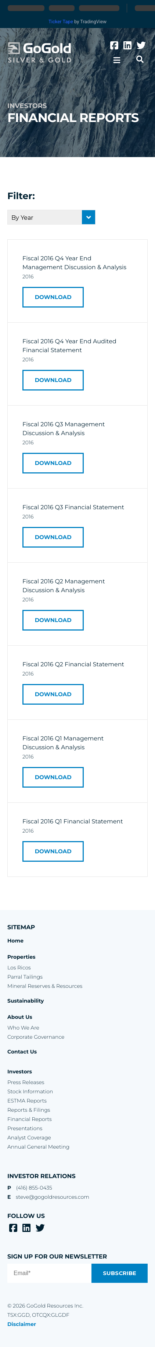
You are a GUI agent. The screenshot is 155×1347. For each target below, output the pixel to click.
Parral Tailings (25, 976)
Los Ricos (19, 967)
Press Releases (25, 1082)
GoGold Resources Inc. (39, 52)
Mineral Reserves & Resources (44, 986)
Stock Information (30, 1091)
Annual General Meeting (38, 1146)
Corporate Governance (35, 1037)
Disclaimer (21, 1324)
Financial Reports (29, 1119)
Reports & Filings (28, 1110)
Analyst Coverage (29, 1137)
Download (55, 297)
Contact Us (22, 1051)
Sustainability (25, 1000)
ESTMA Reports (27, 1100)
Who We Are (23, 1027)
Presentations (24, 1128)
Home (15, 940)
